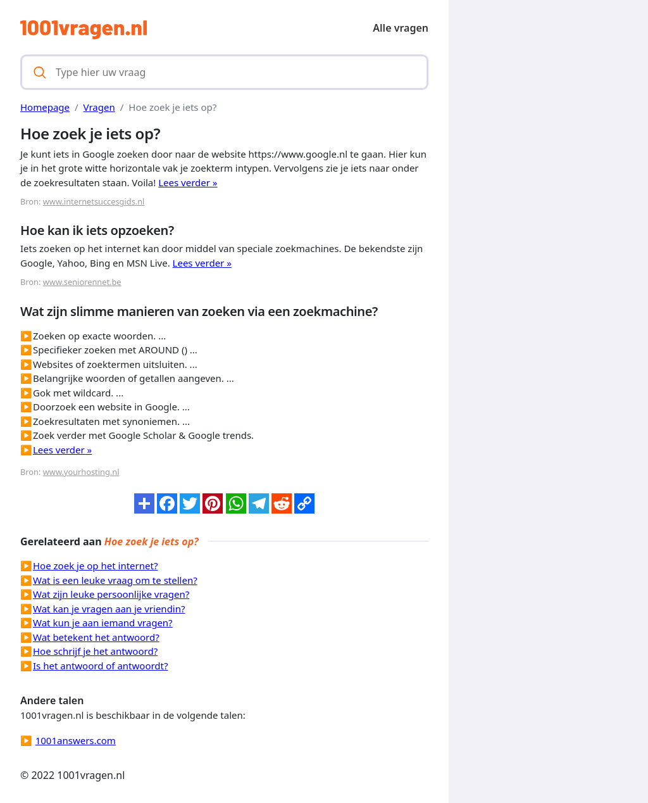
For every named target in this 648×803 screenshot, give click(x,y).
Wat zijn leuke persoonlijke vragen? (111, 594)
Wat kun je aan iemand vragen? (103, 622)
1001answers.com (75, 740)
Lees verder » (187, 182)
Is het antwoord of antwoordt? (100, 665)
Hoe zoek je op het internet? (95, 565)
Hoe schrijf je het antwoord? (95, 651)
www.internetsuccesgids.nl (94, 201)
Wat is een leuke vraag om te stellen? (115, 580)
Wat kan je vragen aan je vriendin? (109, 608)
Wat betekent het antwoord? (96, 637)
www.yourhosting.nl (81, 471)
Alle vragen (400, 28)
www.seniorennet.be (82, 282)
